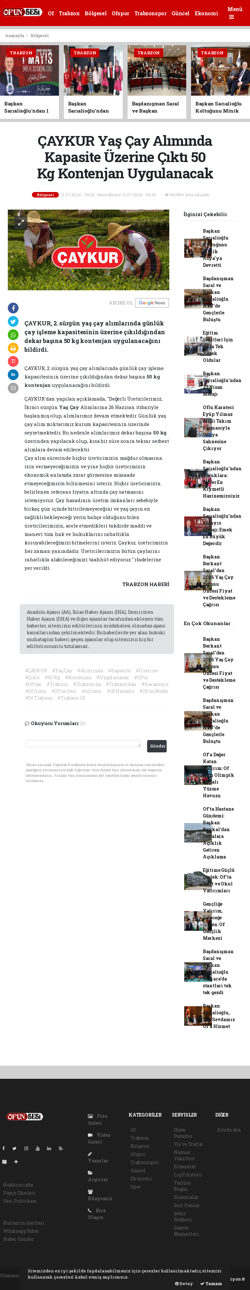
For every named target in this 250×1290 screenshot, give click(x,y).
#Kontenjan (78, 677)
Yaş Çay (69, 407)
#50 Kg (52, 677)
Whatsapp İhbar (21, 1231)
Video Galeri (99, 1138)
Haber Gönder (18, 1239)
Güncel (180, 13)
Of (51, 13)
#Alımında (90, 670)
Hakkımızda (18, 1185)
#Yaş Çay (62, 670)
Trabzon (69, 13)
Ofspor (120, 13)
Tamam (211, 1283)
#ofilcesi (92, 691)
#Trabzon (57, 684)
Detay (184, 1283)
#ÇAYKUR (36, 670)
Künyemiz (100, 1195)
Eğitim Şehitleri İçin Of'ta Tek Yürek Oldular (218, 346)
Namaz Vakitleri (184, 1155)
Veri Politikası (20, 1201)
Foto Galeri (97, 1119)
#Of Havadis (120, 691)
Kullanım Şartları (24, 1223)
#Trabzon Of (71, 698)
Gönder (157, 745)
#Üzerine (147, 670)
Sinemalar (186, 1197)
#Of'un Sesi (64, 691)
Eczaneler (185, 1166)
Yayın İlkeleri (19, 1193)
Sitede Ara (229, 1130)
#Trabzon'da (87, 684)
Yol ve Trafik (188, 1144)
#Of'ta (141, 677)
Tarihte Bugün (182, 1186)
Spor (136, 1187)
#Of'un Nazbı (154, 691)
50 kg (153, 376)
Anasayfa (15, 35)
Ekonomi (206, 13)
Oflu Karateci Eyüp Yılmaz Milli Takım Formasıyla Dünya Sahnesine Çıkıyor (218, 427)
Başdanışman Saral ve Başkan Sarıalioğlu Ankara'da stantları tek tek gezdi (218, 971)
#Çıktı (32, 677)
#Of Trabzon (39, 698)
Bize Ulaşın (97, 1213)
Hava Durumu (183, 1133)
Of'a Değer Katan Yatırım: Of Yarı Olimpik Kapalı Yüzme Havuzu (218, 775)
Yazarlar (98, 1158)
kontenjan (38, 385)
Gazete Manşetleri (186, 1231)
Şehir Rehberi (183, 1216)
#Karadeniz (154, 684)
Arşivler (98, 1177)
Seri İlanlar (187, 1205)
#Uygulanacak (112, 677)
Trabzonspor (150, 13)
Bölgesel (95, 13)
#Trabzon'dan (121, 684)
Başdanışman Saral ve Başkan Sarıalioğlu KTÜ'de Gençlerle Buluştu (218, 298)
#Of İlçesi (36, 691)
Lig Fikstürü (187, 1175)
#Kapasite (119, 670)
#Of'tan (33, 684)
